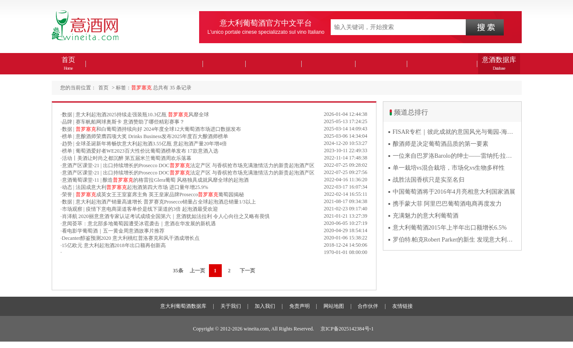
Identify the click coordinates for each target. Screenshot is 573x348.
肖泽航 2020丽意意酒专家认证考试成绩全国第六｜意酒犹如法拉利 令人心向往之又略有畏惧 (166, 216)
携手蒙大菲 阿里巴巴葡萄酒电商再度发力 (447, 204)
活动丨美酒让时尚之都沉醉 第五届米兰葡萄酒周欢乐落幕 (126, 158)
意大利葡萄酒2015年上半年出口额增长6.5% (450, 227)
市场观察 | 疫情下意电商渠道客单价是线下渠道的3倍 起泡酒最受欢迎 (140, 209)
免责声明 (299, 306)
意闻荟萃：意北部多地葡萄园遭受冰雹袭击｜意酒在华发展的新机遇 (139, 224)
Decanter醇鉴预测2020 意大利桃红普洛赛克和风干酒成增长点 (131, 238)
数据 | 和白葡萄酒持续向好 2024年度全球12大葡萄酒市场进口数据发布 (151, 129)
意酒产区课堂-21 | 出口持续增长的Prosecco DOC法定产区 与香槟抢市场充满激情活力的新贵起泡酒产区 (188, 165)
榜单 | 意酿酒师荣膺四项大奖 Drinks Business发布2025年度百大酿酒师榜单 (145, 136)
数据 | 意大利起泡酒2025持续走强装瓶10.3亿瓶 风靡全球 (135, 115)
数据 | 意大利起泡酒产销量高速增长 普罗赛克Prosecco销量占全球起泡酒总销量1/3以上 (159, 202)
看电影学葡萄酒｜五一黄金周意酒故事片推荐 (113, 231)
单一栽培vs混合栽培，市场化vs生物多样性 (449, 168)
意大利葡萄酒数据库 (183, 306)
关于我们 (230, 306)
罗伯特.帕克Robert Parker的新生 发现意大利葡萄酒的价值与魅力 (455, 239)
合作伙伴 (368, 306)
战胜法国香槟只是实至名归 (428, 180)
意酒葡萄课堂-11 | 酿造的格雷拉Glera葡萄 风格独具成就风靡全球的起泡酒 (155, 180)
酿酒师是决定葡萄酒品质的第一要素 (440, 144)
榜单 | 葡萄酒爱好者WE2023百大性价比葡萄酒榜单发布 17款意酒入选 (140, 151)
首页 (68, 63)
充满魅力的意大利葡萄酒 (425, 215)
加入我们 (265, 306)
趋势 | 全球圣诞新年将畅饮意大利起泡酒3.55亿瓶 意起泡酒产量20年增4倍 (144, 144)
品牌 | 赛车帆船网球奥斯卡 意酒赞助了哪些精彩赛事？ (123, 122)
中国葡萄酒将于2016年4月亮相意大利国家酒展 (454, 192)
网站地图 (333, 306)
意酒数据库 (499, 63)
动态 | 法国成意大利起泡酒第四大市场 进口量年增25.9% (135, 187)
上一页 (197, 271)
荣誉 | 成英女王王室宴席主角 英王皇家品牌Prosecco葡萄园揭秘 (153, 195)
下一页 (247, 271)
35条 (178, 271)
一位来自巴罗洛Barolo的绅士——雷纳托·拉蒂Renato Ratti (455, 156)
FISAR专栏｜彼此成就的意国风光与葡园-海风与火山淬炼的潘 (455, 132)
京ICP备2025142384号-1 (347, 329)
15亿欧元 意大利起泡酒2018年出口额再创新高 (114, 245)
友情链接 (402, 306)
